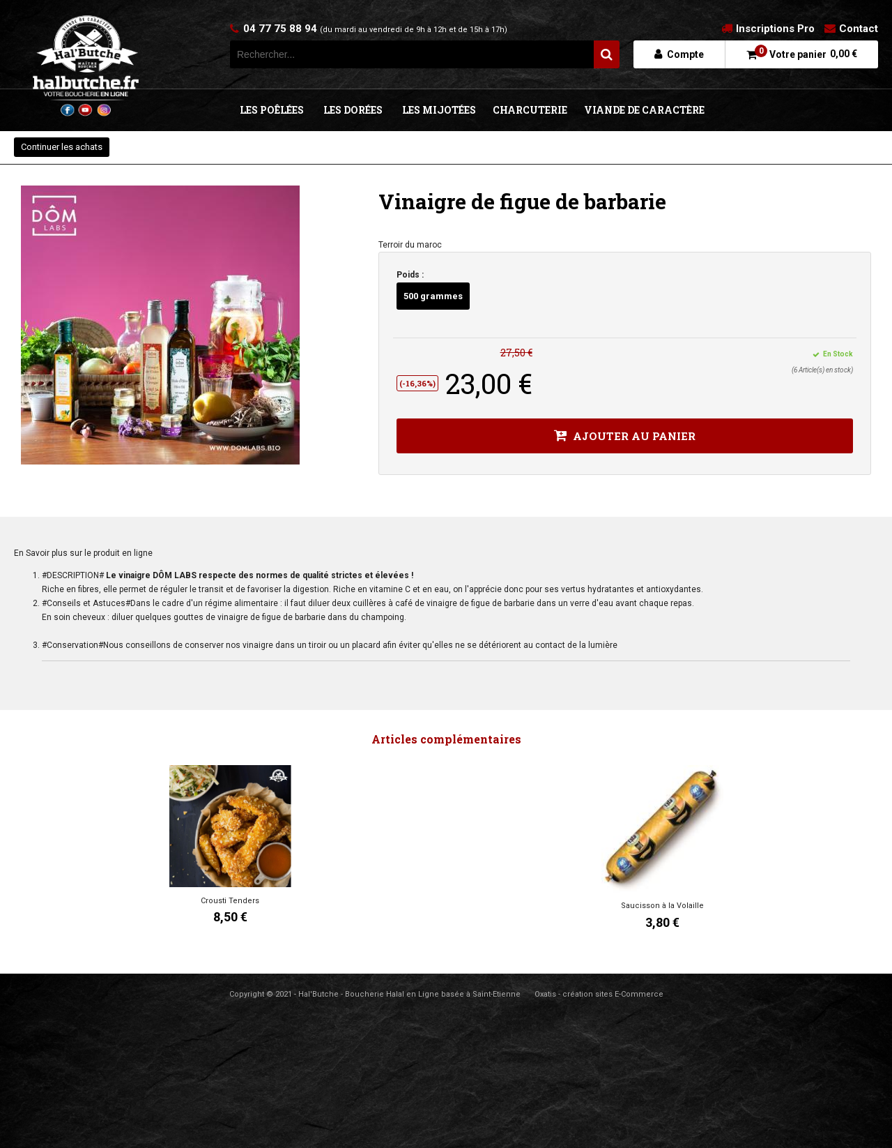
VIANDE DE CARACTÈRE (644, 109)
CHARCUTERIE (530, 109)
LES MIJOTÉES (439, 109)
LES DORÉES (353, 109)
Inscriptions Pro (775, 28)
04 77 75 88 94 (375, 28)
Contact (858, 28)
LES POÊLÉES (272, 109)
